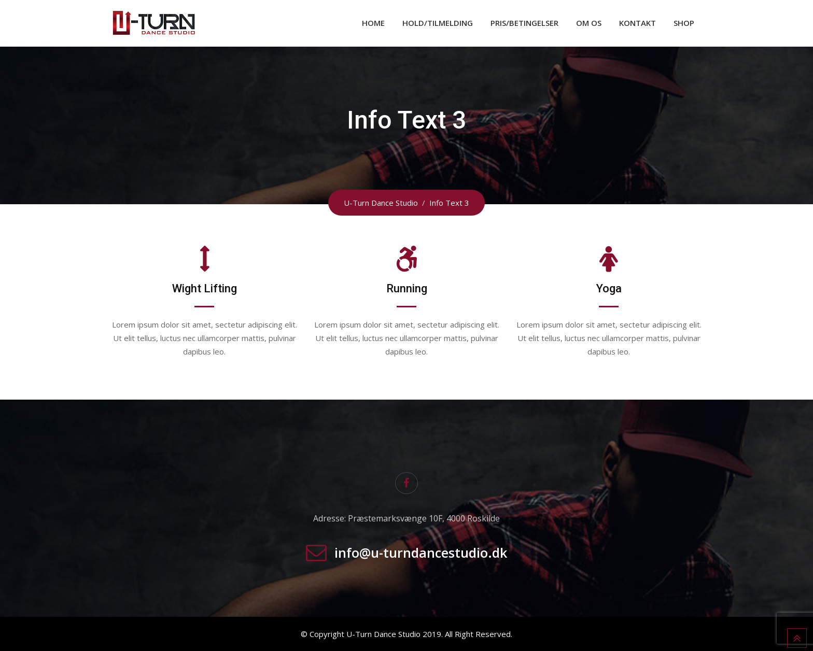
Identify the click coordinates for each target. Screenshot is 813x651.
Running (406, 288)
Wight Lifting (204, 288)
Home (373, 23)
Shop (684, 23)
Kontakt (637, 23)
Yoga (609, 288)
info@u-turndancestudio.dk (420, 552)
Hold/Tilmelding (437, 23)
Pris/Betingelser (524, 23)
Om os (588, 23)
